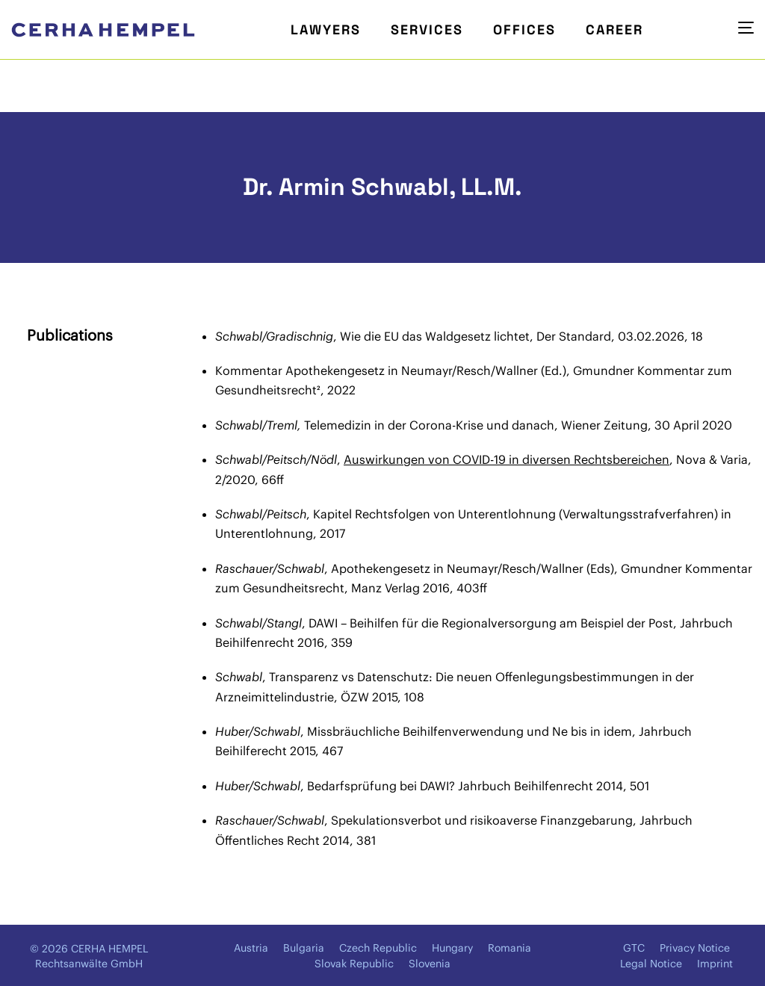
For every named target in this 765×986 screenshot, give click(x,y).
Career (614, 29)
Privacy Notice (695, 948)
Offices (524, 29)
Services (427, 29)
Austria (251, 948)
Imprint (715, 963)
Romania (509, 948)
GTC (634, 948)
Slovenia (429, 963)
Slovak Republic (354, 963)
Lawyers (326, 29)
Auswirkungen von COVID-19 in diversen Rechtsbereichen (506, 459)
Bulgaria (303, 948)
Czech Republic (378, 948)
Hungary (452, 948)
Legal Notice (651, 963)
